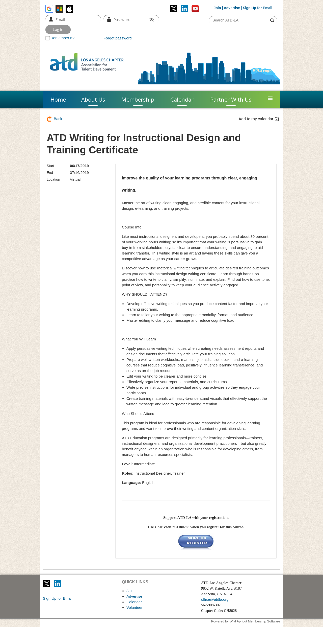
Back (58, 119)
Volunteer (134, 607)
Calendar (134, 602)
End (50, 173)
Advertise (232, 8)
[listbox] (259, 119)
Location (53, 179)
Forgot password (117, 38)
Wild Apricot (238, 621)
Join (217, 8)
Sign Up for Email (57, 598)
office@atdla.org (215, 599)
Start (50, 166)
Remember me (62, 38)
